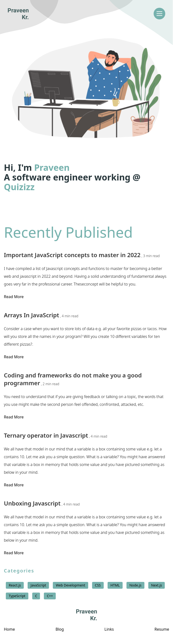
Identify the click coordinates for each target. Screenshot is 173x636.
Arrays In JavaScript (41, 315)
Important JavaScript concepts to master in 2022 (82, 255)
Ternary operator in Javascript (55, 435)
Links (109, 629)
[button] (86, 90)
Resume (161, 629)
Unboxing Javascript (42, 503)
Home (9, 629)
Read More (14, 296)
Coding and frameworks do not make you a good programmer (73, 379)
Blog (59, 629)
